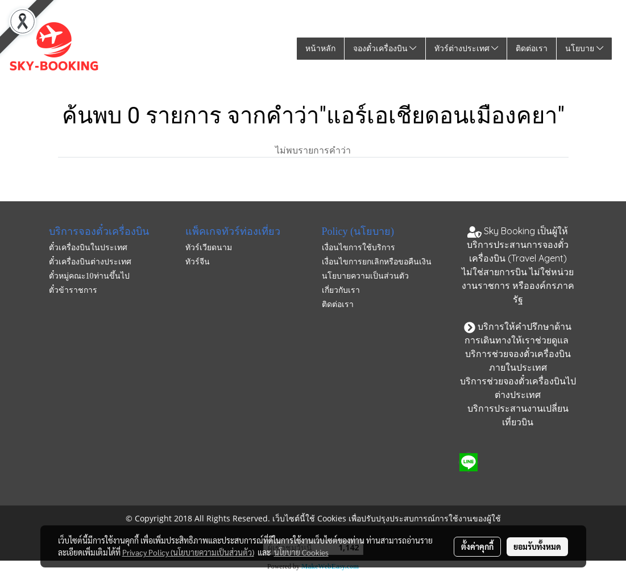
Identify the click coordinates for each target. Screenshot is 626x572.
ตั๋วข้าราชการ (73, 290)
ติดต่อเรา (532, 48)
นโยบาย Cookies (301, 552)
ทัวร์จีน (197, 262)
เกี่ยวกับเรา (341, 290)
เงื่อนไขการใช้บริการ (358, 247)
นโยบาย (584, 48)
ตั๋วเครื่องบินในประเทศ (88, 247)
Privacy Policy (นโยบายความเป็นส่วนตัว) (188, 552)
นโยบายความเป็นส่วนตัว (365, 276)
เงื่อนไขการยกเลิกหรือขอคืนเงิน (377, 262)
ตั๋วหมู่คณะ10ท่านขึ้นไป (89, 276)
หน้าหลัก (320, 48)
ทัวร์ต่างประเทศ (466, 48)
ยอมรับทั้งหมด (537, 546)
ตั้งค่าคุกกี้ (477, 546)
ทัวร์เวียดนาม (208, 247)
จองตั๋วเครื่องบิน (385, 48)
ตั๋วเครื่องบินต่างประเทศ (90, 262)
